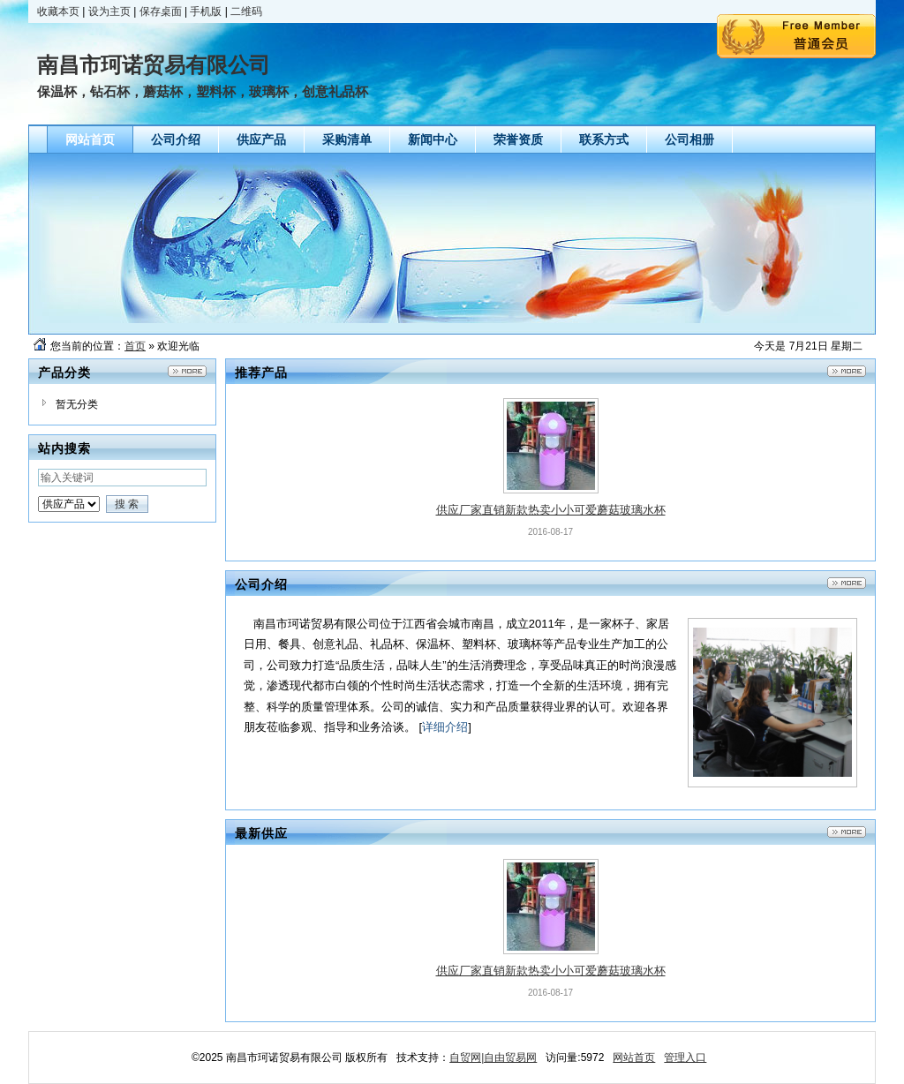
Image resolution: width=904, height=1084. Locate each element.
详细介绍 (445, 727)
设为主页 (109, 11)
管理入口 (685, 1057)
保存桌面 (160, 11)
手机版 (206, 11)
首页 (135, 346)
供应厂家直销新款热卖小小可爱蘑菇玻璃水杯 (551, 509)
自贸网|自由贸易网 (493, 1057)
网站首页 (634, 1057)
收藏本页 (58, 11)
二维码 (246, 11)
